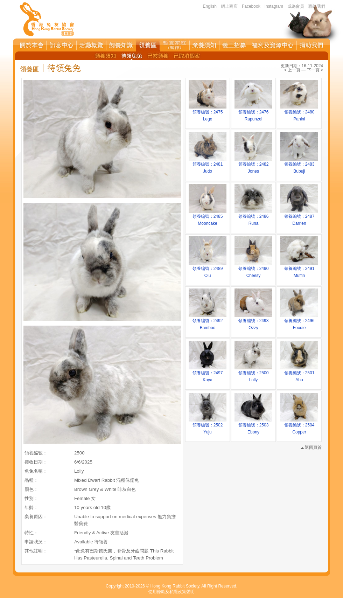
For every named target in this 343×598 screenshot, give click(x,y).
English (210, 6)
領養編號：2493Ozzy (253, 321)
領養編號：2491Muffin (299, 269)
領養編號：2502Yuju (207, 426)
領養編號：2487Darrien (299, 217)
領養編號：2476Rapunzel (253, 113)
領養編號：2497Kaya (207, 374)
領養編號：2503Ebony (253, 426)
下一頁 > (315, 70)
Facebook (251, 6)
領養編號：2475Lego (207, 113)
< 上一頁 (292, 70)
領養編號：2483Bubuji (299, 165)
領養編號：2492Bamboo (207, 321)
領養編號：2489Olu (207, 269)
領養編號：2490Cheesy (253, 269)
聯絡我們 (316, 6)
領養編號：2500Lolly (253, 374)
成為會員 (295, 6)
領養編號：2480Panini (299, 113)
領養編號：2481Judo (207, 165)
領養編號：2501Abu (299, 374)
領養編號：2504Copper (299, 426)
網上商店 (229, 6)
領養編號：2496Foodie (299, 321)
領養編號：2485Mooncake (207, 217)
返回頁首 (311, 447)
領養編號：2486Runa (253, 217)
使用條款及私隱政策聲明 (171, 591)
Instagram (274, 6)
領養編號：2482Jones (253, 165)
